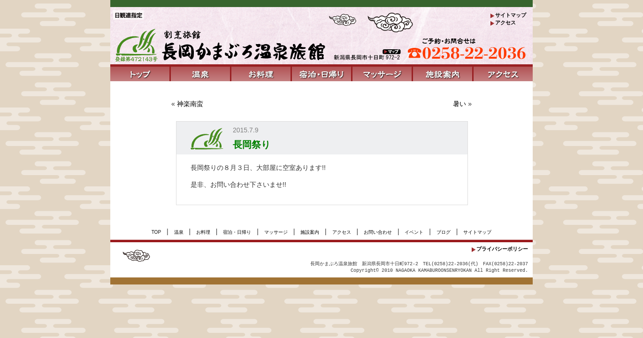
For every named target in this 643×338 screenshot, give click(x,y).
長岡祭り (251, 144)
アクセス (505, 22)
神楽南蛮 (190, 104)
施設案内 (309, 232)
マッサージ (276, 232)
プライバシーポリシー (502, 249)
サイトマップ (510, 15)
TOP (156, 232)
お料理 (203, 232)
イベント (414, 232)
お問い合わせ (378, 232)
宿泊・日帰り (237, 232)
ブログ (443, 232)
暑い (459, 104)
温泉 (179, 232)
